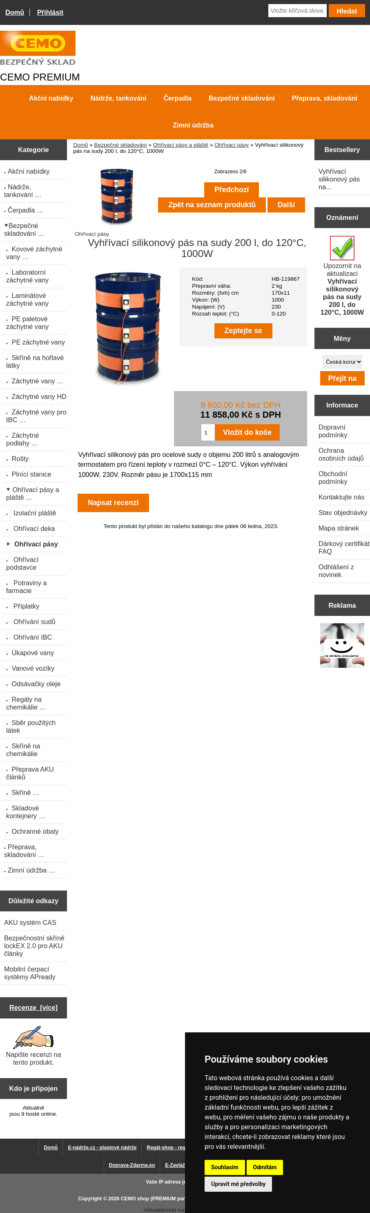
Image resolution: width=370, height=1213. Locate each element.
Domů (14, 12)
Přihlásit (50, 12)
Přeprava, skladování (324, 98)
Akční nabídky (51, 98)
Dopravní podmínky (333, 431)
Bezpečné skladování (120, 145)
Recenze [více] (33, 1007)
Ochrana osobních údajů (341, 454)
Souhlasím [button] (224, 1167)
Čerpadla (178, 98)
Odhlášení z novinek (336, 570)
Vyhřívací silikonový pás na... (339, 179)
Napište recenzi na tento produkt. (33, 1046)
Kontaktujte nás (341, 497)
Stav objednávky (343, 512)
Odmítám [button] (265, 1167)
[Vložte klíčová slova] (297, 10)
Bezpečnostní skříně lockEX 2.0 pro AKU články (34, 945)
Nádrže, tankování (119, 98)
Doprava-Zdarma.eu (132, 1165)
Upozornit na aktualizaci (342, 276)
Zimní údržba (193, 125)
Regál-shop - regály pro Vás (179, 1147)
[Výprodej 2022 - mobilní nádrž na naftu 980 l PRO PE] (342, 647)
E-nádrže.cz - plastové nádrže (102, 1147)
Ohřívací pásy (231, 145)
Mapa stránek (339, 528)
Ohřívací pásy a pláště (180, 145)
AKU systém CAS (30, 922)
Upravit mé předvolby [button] (238, 1184)
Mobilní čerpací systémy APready (30, 972)
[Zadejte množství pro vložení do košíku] (208, 432)
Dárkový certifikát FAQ (344, 547)
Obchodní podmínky (333, 477)
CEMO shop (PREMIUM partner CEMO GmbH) (175, 1199)
